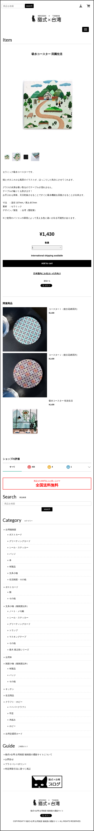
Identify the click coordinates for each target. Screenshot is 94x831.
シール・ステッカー (18, 547)
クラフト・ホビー (13, 702)
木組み (12, 720)
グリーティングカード (19, 541)
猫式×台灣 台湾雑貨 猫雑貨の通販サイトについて (28, 754)
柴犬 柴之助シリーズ (19, 649)
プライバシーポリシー (15, 764)
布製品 (12, 566)
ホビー (12, 726)
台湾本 (8, 657)
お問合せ (9, 759)
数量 (47, 242)
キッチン (9, 689)
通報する (47, 281)
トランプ (13, 630)
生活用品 (9, 695)
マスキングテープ (17, 637)
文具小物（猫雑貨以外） (17, 606)
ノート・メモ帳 (16, 611)
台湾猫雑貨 (10, 529)
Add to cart (47, 263)
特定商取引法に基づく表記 (18, 769)
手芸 (11, 713)
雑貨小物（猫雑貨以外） (17, 663)
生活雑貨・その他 (17, 579)
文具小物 (13, 573)
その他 (12, 598)
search (29, 6)
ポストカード (15, 534)
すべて (12, 467)
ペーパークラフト (17, 707)
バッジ (12, 554)
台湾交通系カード (13, 733)
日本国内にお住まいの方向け (47, 273)
